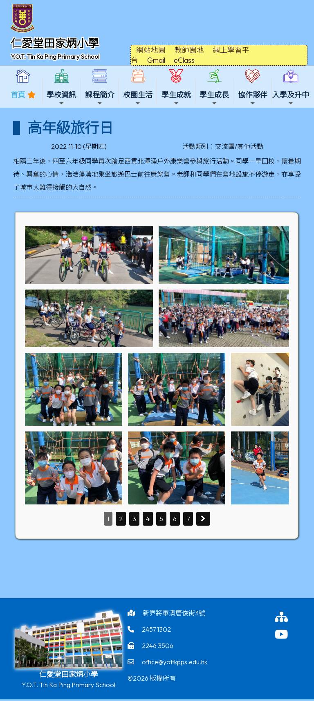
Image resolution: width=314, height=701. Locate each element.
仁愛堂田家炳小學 (55, 43)
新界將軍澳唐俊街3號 (174, 613)
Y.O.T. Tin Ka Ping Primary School (55, 56)
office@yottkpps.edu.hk (174, 662)
